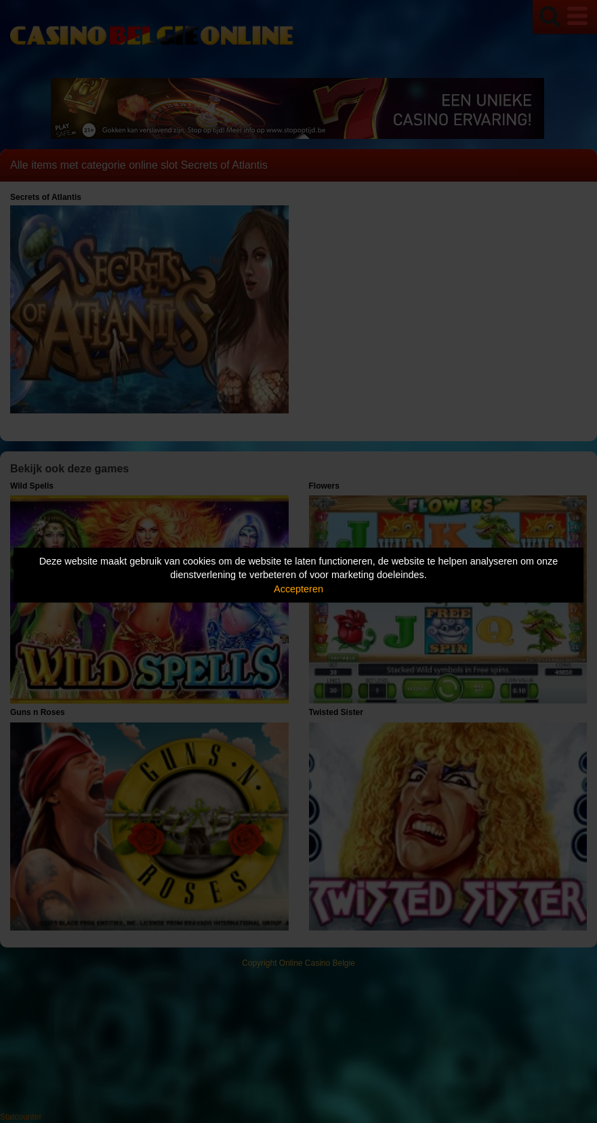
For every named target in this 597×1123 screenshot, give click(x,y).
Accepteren (298, 589)
